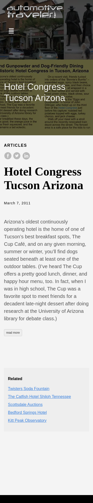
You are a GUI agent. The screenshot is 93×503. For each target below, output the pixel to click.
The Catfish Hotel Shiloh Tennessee (39, 397)
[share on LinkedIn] (26, 158)
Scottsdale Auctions (25, 404)
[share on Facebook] (8, 158)
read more (13, 332)
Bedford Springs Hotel (27, 412)
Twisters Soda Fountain (28, 389)
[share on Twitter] (17, 158)
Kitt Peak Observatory (27, 420)
